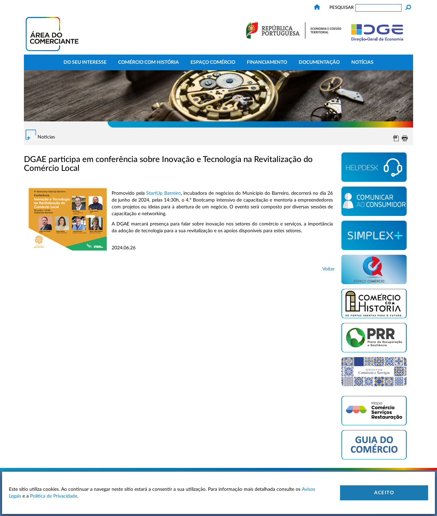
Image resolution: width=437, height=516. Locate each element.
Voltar (328, 269)
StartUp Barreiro (163, 193)
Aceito (384, 492)
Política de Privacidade (53, 496)
